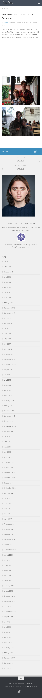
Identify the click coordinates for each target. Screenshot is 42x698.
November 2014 (9, 478)
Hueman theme (32, 686)
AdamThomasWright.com (21, 247)
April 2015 (7, 452)
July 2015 (7, 437)
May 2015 (7, 447)
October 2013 (8, 545)
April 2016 (7, 390)
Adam (6, 22)
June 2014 (7, 504)
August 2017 (8, 323)
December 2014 (9, 473)
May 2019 (7, 282)
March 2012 (8, 642)
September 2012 (10, 612)
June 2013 (7, 565)
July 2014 (7, 498)
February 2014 (9, 524)
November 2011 (9, 663)
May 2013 (7, 570)
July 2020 (7, 262)
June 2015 (7, 442)
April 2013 (7, 576)
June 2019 (7, 277)
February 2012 (9, 648)
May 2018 (7, 298)
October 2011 (8, 668)
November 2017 (9, 313)
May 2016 (7, 385)
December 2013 (9, 534)
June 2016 (7, 380)
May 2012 (7, 632)
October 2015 (8, 421)
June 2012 (7, 627)
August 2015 (8, 431)
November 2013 (9, 540)
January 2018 (8, 303)
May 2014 (7, 509)
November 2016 (9, 359)
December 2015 (9, 411)
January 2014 (8, 529)
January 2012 (8, 653)
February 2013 (9, 586)
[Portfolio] (39, 151)
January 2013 (8, 591)
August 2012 (8, 617)
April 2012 (7, 637)
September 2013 (10, 550)
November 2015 (9, 416)
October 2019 (8, 272)
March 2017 (8, 349)
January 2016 (8, 406)
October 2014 (8, 483)
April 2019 (7, 287)
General (5, 8)
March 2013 (8, 581)
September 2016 (10, 365)
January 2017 (8, 354)
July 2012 (7, 622)
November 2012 (9, 601)
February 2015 (9, 462)
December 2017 (9, 308)
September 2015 (10, 426)
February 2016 (9, 401)
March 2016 (8, 395)
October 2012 (8, 606)
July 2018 (7, 292)
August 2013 (8, 555)
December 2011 (9, 658)
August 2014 (8, 493)
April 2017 (7, 344)
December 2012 (9, 596)
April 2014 (7, 514)
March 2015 (8, 457)
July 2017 (7, 329)
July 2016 (7, 375)
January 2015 (8, 467)
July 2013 (7, 560)
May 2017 (7, 339)
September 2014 (10, 488)
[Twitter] (35, 151)
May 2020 (7, 267)
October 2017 (8, 318)
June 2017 (7, 334)
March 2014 (8, 519)
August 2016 (8, 370)
